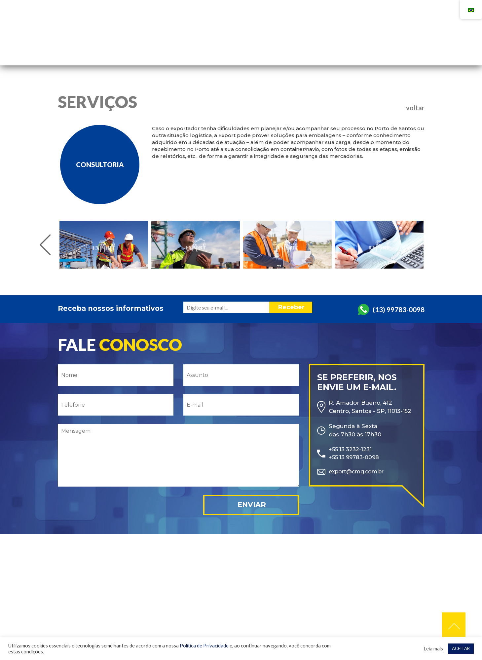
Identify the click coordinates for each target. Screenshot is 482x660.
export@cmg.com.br (359, 472)
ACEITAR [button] (461, 648)
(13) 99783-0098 (399, 308)
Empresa (285, 42)
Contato (369, 42)
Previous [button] (45, 244)
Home (250, 42)
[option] (103, 245)
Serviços (326, 42)
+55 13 (327, 22)
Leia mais (433, 648)
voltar (415, 108)
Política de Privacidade (204, 645)
